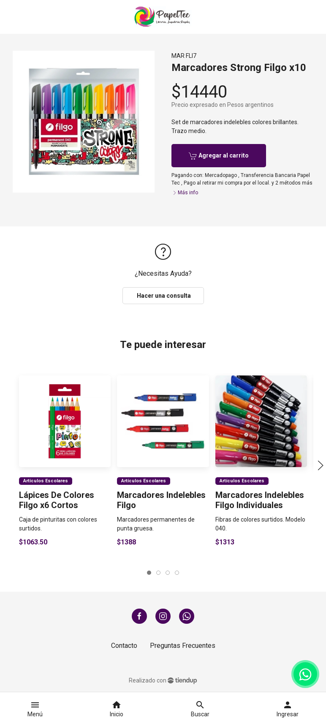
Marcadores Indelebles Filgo (161, 500)
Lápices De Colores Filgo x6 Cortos (56, 500)
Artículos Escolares (45, 481)
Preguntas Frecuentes (182, 646)
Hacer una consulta (163, 295)
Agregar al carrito (219, 156)
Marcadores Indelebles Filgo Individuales (259, 500)
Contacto (124, 646)
